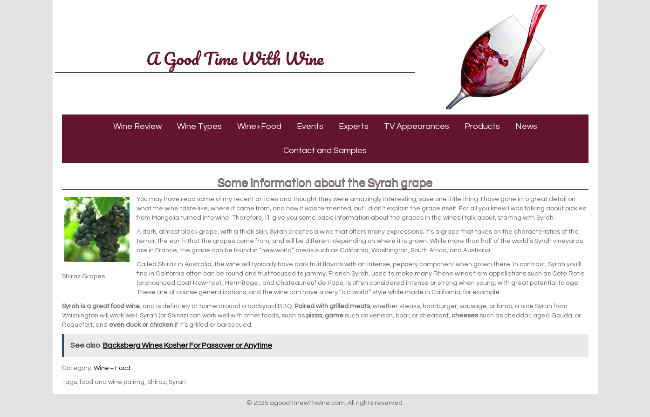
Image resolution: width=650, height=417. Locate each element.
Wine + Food (112, 368)
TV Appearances (416, 126)
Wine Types (199, 126)
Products (482, 126)
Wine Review (137, 126)
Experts (354, 126)
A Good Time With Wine (234, 58)
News (526, 126)
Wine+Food (259, 126)
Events (310, 126)
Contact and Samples (325, 150)
